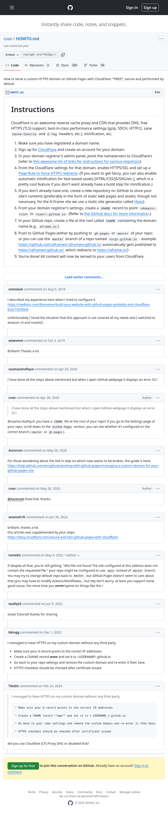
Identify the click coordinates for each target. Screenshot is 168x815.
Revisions (37, 65)
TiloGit (13, 686)
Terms (32, 792)
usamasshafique (21, 369)
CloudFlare (47, 149)
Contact (111, 792)
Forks (95, 65)
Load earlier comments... (84, 277)
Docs (99, 792)
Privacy (43, 792)
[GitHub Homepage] (70, 803)
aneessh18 (16, 517)
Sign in (132, 7)
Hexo (138, 201)
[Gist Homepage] (70, 7)
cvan (8, 38)
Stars (67, 65)
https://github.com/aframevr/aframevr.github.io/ (59, 244)
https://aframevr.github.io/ (41, 249)
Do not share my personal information (84, 796)
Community (85, 792)
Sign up (150, 7)
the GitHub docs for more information (116, 213)
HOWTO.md (27, 38)
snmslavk (15, 289)
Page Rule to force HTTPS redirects (48, 173)
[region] (84, 182)
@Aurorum (16, 499)
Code (12, 65)
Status (70, 792)
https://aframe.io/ (112, 249)
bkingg (13, 632)
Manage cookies (130, 792)
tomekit (14, 555)
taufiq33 (14, 604)
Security (57, 792)
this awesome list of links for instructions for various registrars (86, 161)
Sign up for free (23, 766)
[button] (63, 55)
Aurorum (15, 450)
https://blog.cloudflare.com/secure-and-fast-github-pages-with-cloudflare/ (63, 537)
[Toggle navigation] (12, 8)
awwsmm (15, 340)
